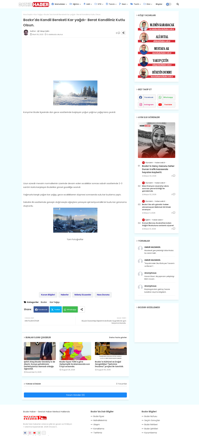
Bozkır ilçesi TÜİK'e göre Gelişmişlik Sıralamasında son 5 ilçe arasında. (74, 364)
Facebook (42, 309)
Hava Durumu (103, 295)
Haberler (65, 295)
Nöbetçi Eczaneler (82, 295)
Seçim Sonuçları (152, 420)
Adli (87, 4)
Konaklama (98, 428)
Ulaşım (96, 424)
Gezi (122, 4)
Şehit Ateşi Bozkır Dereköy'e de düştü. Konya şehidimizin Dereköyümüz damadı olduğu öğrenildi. (39, 365)
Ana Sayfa (27, 14)
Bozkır (44, 302)
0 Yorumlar (121, 384)
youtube (168, 104)
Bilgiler (158, 4)
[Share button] (81, 309)
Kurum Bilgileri (48, 295)
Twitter (57, 309)
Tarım (110, 4)
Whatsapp (71, 309)
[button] (177, 4)
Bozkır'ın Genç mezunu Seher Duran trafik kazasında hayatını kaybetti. (158, 169)
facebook (148, 97)
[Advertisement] (78, 59)
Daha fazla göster (118, 337)
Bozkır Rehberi (151, 424)
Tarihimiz (97, 432)
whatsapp (168, 97)
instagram (149, 104)
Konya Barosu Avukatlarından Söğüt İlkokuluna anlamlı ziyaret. (158, 224)
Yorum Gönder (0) (75, 394)
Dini (147, 4)
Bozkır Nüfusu (150, 416)
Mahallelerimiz (100, 420)
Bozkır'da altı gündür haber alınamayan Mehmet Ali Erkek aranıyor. (156, 207)
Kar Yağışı (38, 14)
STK (98, 4)
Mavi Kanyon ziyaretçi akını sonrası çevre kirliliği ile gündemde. (155, 188)
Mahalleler (58, 4)
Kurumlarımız (150, 432)
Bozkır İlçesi (98, 416)
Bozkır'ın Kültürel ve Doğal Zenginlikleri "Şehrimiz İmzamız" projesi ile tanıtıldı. (109, 364)
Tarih (134, 4)
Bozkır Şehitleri (151, 428)
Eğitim (74, 4)
